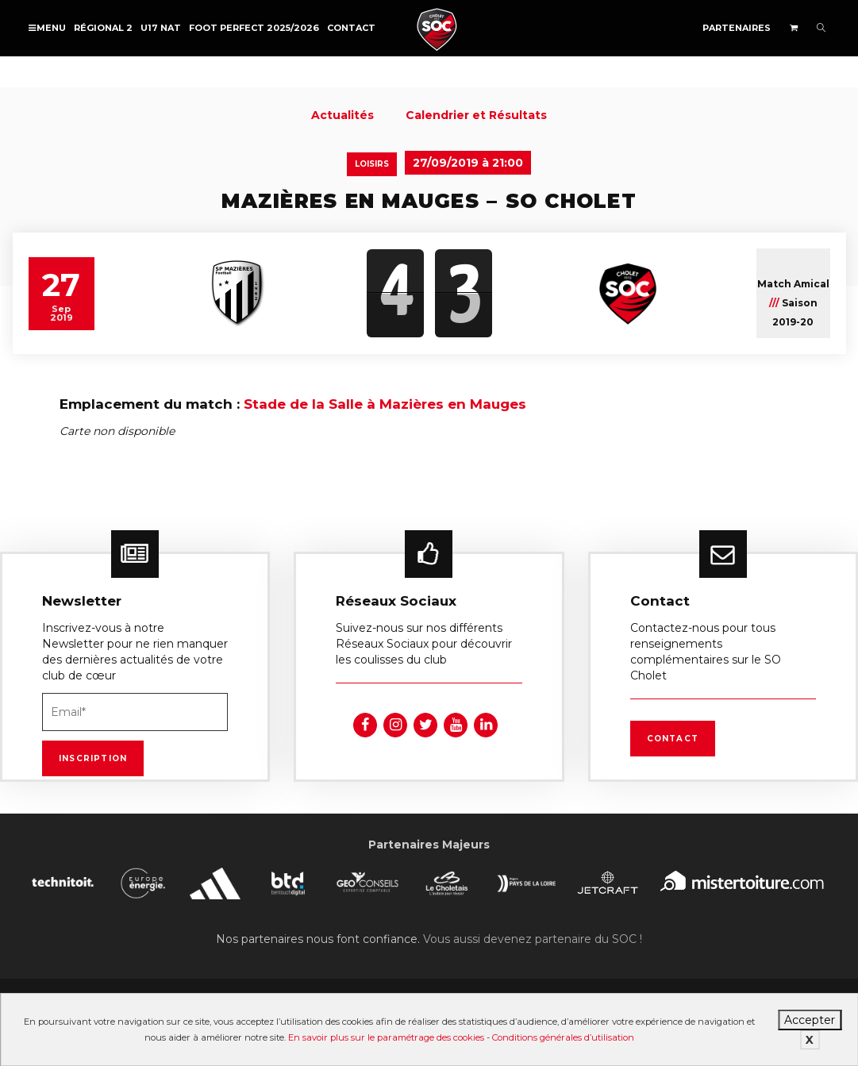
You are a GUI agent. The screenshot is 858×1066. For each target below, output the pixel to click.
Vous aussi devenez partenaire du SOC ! (532, 939)
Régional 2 (103, 27)
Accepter (809, 1020)
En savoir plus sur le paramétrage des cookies (386, 1037)
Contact (351, 27)
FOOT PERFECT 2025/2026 (254, 27)
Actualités (342, 115)
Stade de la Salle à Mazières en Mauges (385, 404)
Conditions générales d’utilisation (563, 1037)
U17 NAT (160, 27)
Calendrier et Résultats (476, 115)
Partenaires (736, 27)
